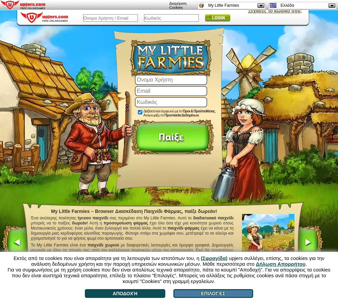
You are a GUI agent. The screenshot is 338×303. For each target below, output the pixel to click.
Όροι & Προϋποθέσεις (199, 111)
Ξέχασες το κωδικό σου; (275, 11)
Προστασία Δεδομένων (181, 115)
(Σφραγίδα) (214, 258)
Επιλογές (213, 293)
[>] (310, 243)
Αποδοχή (125, 293)
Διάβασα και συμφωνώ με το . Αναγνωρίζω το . (179, 113)
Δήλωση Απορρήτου (281, 264)
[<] (15, 243)
